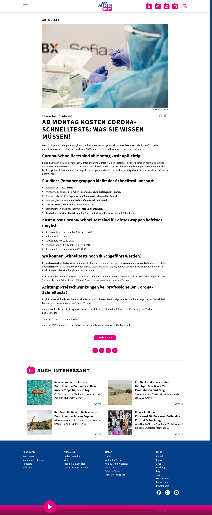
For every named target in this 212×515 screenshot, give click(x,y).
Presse (159, 460)
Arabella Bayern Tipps (75, 463)
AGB (158, 474)
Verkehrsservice (72, 456)
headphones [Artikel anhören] (160, 115)
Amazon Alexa (112, 471)
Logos (159, 471)
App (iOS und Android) (116, 463)
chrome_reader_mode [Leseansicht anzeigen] (165, 115)
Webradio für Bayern (115, 460)
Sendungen (29, 456)
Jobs (158, 463)
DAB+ (108, 456)
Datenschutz (162, 478)
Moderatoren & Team (33, 460)
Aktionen (27, 467)
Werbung (160, 467)
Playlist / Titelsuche (115, 474)
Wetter (67, 460)
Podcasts (27, 463)
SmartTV (109, 467)
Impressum (162, 482)
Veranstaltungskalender (76, 467)
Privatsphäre (162, 485)
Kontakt (160, 456)
